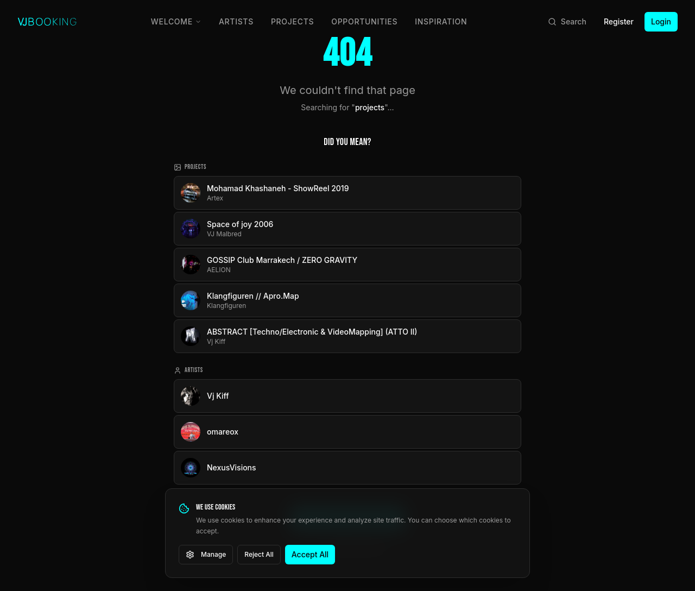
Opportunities (364, 21)
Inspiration (441, 21)
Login (661, 21)
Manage (206, 554)
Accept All (310, 554)
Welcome (176, 21)
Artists (236, 21)
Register (619, 21)
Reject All (259, 554)
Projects (292, 21)
